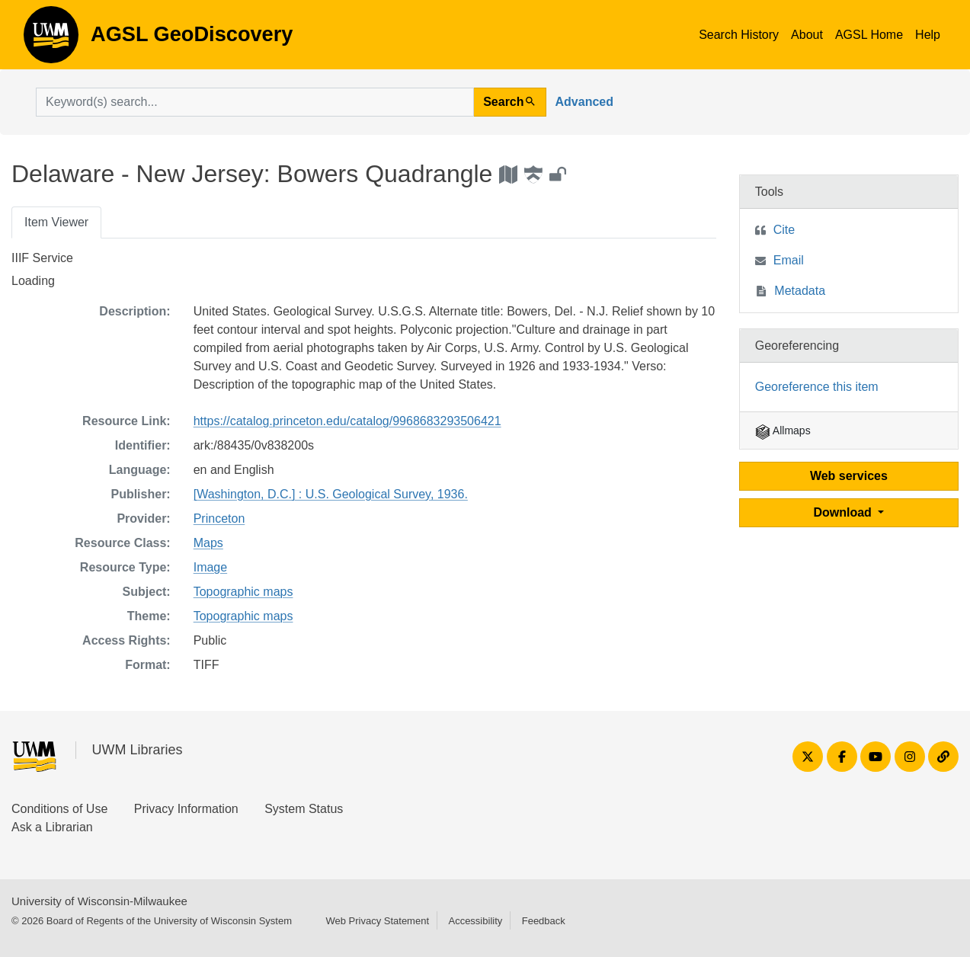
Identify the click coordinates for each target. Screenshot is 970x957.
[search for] (255, 102)
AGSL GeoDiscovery (51, 39)
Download (844, 512)
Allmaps (783, 430)
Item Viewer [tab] (56, 222)
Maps (208, 542)
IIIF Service (42, 257)
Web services (849, 475)
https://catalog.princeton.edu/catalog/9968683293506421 (347, 420)
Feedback (543, 921)
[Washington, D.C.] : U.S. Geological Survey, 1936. (331, 494)
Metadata (799, 290)
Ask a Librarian (52, 827)
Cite (784, 229)
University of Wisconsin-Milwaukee (99, 901)
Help (927, 34)
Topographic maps (243, 591)
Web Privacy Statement (377, 921)
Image (210, 567)
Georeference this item (817, 386)
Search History (739, 34)
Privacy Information (186, 808)
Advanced (584, 101)
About (807, 34)
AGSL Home (869, 34)
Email (788, 260)
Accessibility (475, 921)
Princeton (219, 518)
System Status (303, 808)
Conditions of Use (59, 808)
